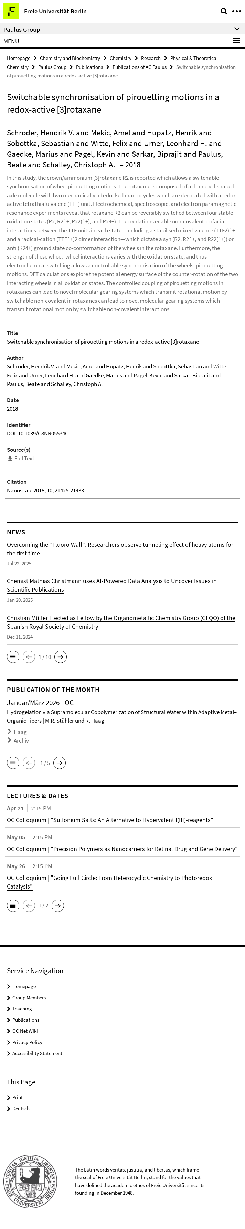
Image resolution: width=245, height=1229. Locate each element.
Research (151, 58)
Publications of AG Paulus (140, 67)
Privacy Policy (27, 1042)
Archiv (21, 740)
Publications (89, 67)
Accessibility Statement (37, 1053)
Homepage (18, 58)
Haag (20, 732)
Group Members (29, 997)
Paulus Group (52, 67)
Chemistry (120, 58)
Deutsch (21, 1108)
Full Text (24, 458)
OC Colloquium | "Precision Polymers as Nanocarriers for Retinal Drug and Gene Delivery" (122, 849)
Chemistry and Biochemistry (70, 58)
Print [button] (17, 1097)
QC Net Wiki (25, 1031)
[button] (13, 657)
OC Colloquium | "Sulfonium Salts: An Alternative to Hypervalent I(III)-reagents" (110, 820)
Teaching (22, 1008)
